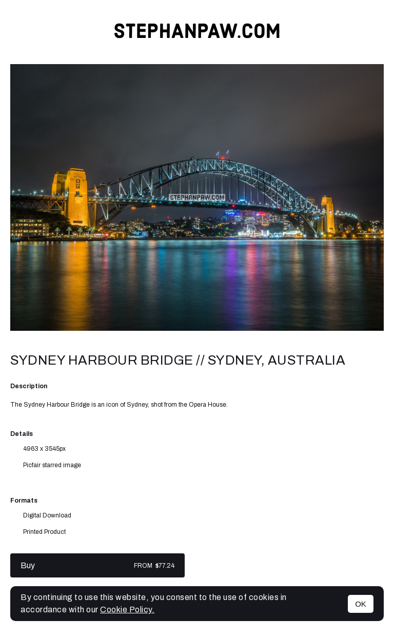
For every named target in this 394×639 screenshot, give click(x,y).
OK (360, 604)
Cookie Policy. (127, 609)
